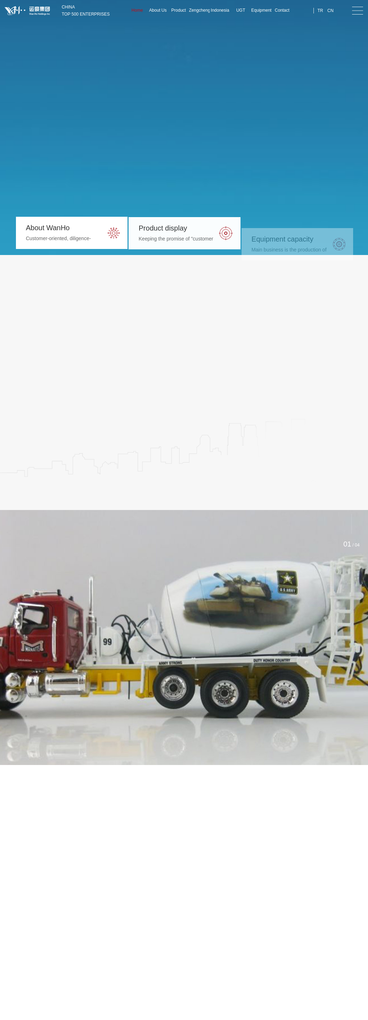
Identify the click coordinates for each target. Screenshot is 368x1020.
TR (320, 10)
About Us (157, 10)
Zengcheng (199, 10)
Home (137, 10)
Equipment (261, 10)
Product (178, 10)
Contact (282, 10)
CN (330, 10)
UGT (240, 10)
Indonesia (220, 10)
